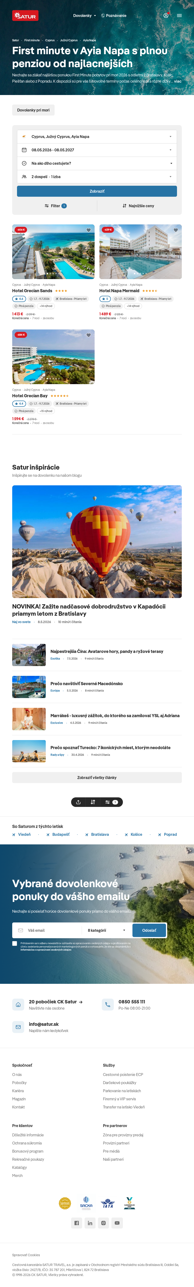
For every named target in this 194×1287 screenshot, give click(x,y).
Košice (133, 834)
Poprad (167, 834)
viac (178, 81)
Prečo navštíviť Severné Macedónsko (87, 683)
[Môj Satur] (166, 16)
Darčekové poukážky (119, 1082)
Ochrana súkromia (27, 1143)
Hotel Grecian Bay (30, 395)
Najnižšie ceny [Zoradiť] (138, 205)
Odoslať (149, 930)
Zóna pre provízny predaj (123, 1135)
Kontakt (18, 1107)
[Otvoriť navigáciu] (179, 16)
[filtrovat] (111, 802)
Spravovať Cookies (26, 1255)
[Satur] (25, 15)
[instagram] (103, 1223)
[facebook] (76, 1223)
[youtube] (117, 1223)
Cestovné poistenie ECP (123, 1074)
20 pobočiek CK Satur (55, 1002)
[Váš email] (46, 930)
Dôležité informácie (28, 1135)
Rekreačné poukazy (28, 1159)
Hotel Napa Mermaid (119, 290)
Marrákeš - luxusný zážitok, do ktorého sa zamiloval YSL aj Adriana (115, 715)
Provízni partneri (116, 1143)
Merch (17, 1175)
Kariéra (18, 1090)
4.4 (19, 403)
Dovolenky (84, 15)
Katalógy (19, 1167)
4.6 (19, 299)
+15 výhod (46, 411)
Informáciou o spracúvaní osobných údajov (46, 949)
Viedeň (21, 834)
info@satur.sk (44, 1024)
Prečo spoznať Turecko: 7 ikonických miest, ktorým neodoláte (111, 747)
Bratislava (97, 834)
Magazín (19, 1098)
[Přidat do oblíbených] (88, 230)
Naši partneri (113, 1159)
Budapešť (57, 834)
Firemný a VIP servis (119, 1098)
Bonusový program (27, 1151)
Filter (56, 205)
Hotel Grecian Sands (32, 290)
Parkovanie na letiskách (122, 1090)
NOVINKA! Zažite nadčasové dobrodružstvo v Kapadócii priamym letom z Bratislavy (88, 610)
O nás (17, 1074)
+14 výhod (46, 306)
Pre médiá (111, 1151)
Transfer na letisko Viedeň (124, 1107)
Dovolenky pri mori (33, 110)
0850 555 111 (132, 1002)
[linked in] (90, 1223)
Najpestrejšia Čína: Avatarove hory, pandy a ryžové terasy (107, 651)
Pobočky (19, 1082)
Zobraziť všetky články (97, 777)
